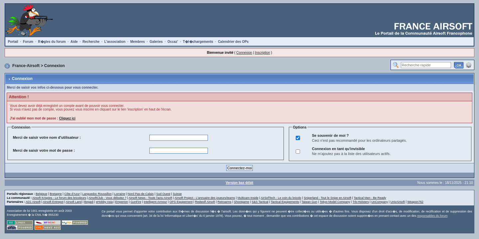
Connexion (244, 52)
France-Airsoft (26, 65)
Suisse (177, 194)
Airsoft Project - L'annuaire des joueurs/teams (205, 197)
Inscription (262, 52)
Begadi (88, 201)
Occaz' (172, 41)
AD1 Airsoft (33, 201)
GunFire (135, 201)
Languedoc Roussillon (97, 194)
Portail (13, 41)
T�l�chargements (198, 41)
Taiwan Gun (309, 201)
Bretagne (56, 194)
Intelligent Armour (155, 201)
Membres (137, 41)
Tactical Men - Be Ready (370, 197)
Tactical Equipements (285, 201)
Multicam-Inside (248, 197)
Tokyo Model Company (335, 201)
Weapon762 (415, 201)
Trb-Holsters (361, 201)
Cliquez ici (67, 118)
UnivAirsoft (398, 201)
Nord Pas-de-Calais (141, 194)
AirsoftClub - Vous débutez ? (107, 197)
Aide (74, 41)
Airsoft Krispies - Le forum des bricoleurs (59, 197)
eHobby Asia (104, 201)
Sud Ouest (163, 194)
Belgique (41, 194)
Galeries (156, 41)
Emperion (121, 201)
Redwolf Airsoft (205, 201)
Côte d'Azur (72, 194)
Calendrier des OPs (233, 41)
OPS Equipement (181, 201)
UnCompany (379, 201)
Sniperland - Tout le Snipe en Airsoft (327, 197)
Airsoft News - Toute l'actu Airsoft (150, 197)
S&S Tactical (259, 201)
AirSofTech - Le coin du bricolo (281, 197)
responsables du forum (432, 215)
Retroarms (225, 201)
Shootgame (241, 201)
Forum (28, 41)
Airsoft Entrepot (53, 201)
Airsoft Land (74, 201)
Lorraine (119, 194)
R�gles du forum (52, 41)
